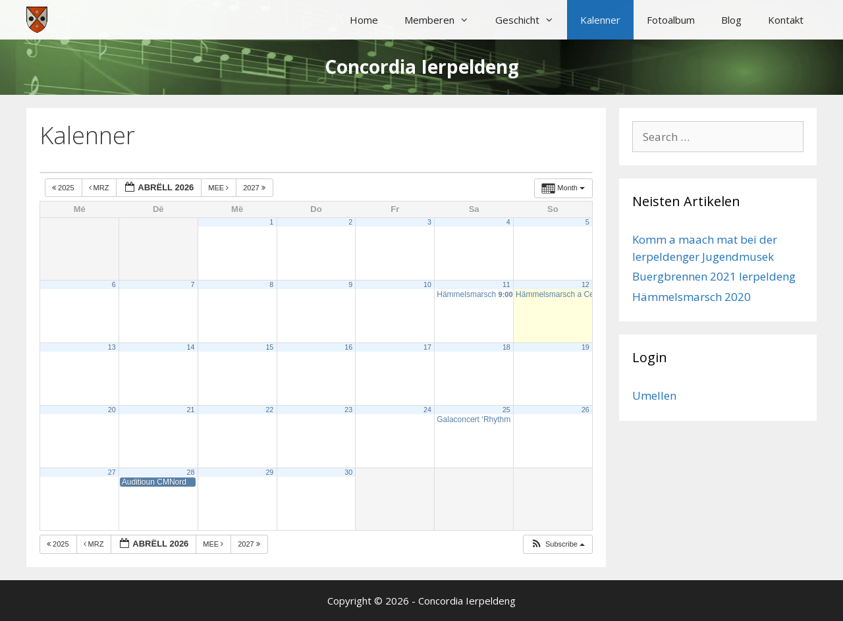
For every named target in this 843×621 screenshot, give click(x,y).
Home (364, 19)
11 (506, 284)
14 (191, 347)
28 (191, 472)
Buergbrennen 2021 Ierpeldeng (714, 276)
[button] (557, 544)
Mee (219, 188)
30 (348, 472)
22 (269, 410)
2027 (255, 188)
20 (112, 410)
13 (112, 347)
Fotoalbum (671, 19)
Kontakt (785, 19)
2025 (64, 188)
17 (427, 347)
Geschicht (531, 20)
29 (269, 472)
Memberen (443, 20)
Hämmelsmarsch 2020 (691, 296)
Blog (731, 19)
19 (585, 347)
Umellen (654, 395)
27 (112, 472)
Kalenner (600, 19)
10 (427, 284)
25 (506, 410)
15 (269, 347)
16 (348, 347)
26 (585, 410)
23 (348, 410)
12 (585, 284)
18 (506, 347)
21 (191, 410)
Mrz (100, 188)
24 (427, 410)
